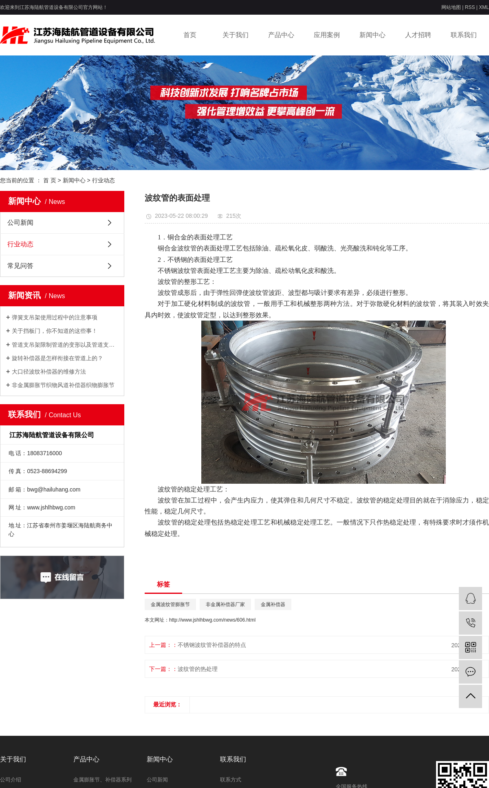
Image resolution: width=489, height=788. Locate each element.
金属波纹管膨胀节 (170, 604)
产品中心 (281, 34)
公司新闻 (20, 222)
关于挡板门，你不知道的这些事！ (54, 331)
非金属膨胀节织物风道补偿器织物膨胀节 (63, 385)
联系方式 (230, 780)
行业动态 (103, 180)
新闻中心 (372, 34)
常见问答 (20, 265)
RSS (470, 7)
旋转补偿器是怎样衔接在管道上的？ (57, 358)
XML (484, 7)
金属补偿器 (273, 604)
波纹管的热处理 (198, 669)
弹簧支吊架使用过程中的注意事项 (54, 317)
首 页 (49, 180)
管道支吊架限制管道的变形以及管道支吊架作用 (65, 344)
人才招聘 (418, 34)
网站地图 (451, 7)
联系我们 (464, 34)
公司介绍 (10, 780)
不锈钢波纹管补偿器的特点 (212, 645)
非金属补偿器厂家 (225, 604)
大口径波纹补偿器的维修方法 (49, 371)
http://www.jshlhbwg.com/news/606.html (212, 620)
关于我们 (235, 34)
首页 (189, 34)
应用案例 (327, 34)
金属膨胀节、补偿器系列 (102, 780)
